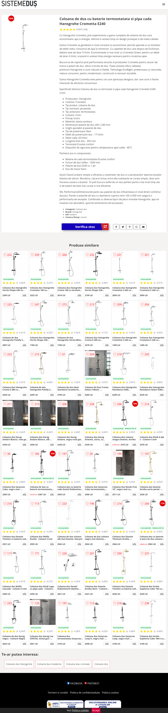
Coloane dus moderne (49, 664)
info (24, 295)
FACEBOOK (74, 683)
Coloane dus (101, 664)
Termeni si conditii (58, 692)
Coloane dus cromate (78, 664)
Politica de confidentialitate (85, 692)
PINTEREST (91, 683)
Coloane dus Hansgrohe (19, 664)
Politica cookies (110, 692)
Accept (96, 710)
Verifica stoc (92, 226)
